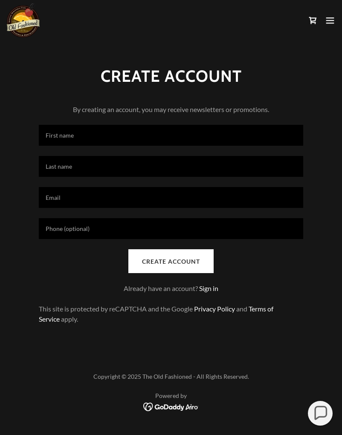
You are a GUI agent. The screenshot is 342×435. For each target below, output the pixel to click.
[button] (330, 20)
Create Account (171, 261)
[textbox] (171, 135)
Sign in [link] (208, 288)
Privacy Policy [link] (214, 309)
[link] (23, 20)
